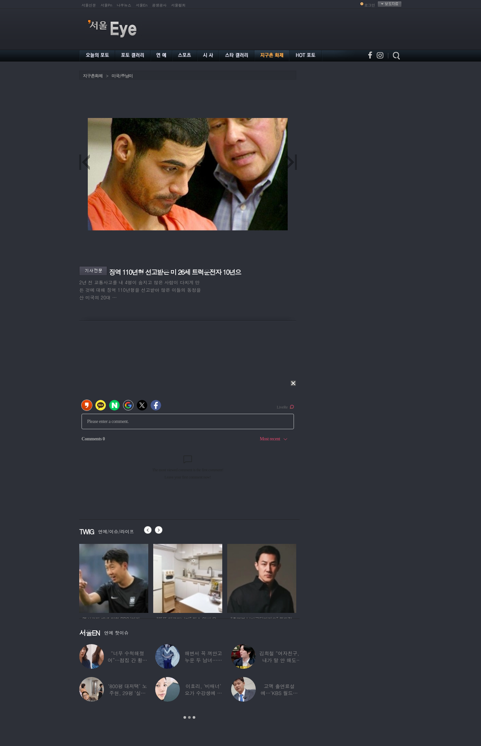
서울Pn (106, 5)
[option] (113, 577)
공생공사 (159, 5)
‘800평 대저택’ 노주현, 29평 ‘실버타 (127, 693)
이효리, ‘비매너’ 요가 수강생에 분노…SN (203, 693)
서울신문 (89, 5)
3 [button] (194, 717)
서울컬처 (178, 5)
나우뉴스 (124, 5)
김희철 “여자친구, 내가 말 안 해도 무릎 (279, 660)
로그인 (369, 5)
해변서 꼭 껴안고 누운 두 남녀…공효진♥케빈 (203, 660)
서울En (141, 5)
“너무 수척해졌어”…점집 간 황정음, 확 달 (127, 660)
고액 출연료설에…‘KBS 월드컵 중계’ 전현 (279, 693)
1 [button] (184, 717)
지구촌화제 (93, 76)
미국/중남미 (121, 76)
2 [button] (189, 717)
